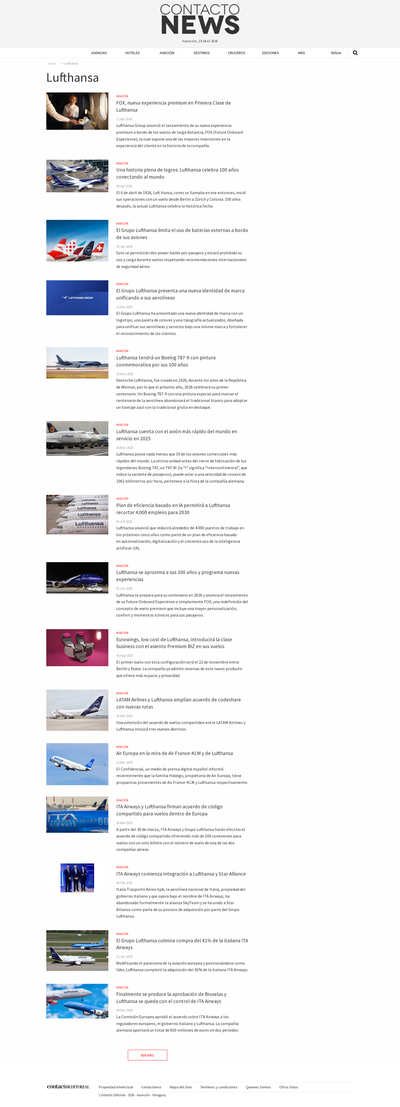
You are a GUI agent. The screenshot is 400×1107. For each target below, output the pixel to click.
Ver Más (147, 1055)
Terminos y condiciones (218, 1087)
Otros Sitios (288, 1087)
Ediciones (270, 52)
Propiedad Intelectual (116, 1087)
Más (301, 52)
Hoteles (132, 52)
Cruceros (236, 52)
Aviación (167, 52)
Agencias (99, 52)
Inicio (52, 63)
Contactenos (151, 1087)
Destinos (202, 52)
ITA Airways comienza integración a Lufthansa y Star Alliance (181, 874)
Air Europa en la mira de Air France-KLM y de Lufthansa (174, 753)
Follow (336, 52)
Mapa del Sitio (181, 1087)
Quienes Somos (258, 1087)
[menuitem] (97, 53)
